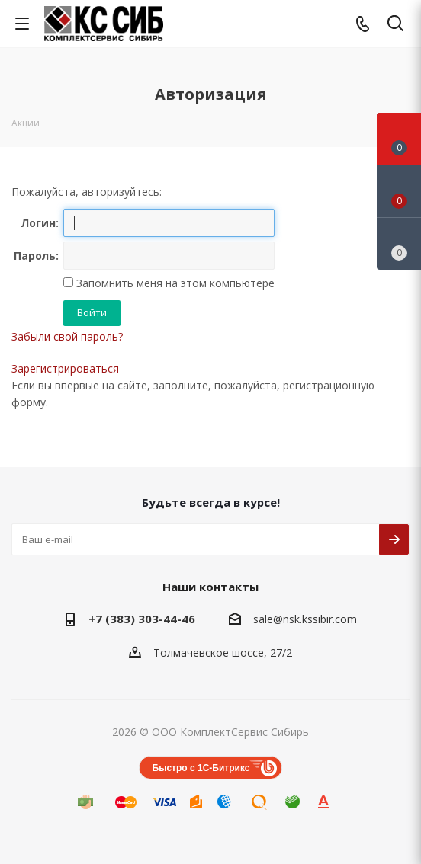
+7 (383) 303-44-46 (141, 618)
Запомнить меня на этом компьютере (174, 283)
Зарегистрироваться (65, 368)
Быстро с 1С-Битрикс (201, 768)
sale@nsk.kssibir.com (305, 619)
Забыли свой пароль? (67, 336)
